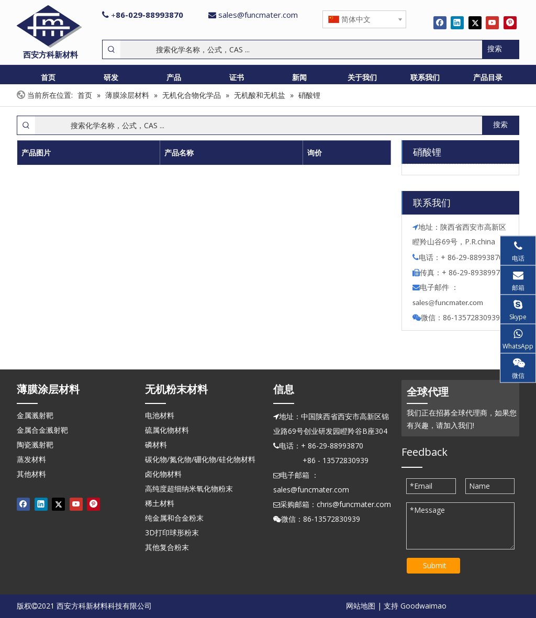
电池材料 (159, 415)
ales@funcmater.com (449, 302)
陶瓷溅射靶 (35, 445)
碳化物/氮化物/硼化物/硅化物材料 (200, 459)
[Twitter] (475, 22)
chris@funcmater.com (354, 504)
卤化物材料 (163, 474)
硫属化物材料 (167, 430)
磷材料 (156, 445)
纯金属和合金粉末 (174, 518)
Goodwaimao (423, 606)
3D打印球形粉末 (172, 532)
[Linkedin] (457, 22)
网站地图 (360, 606)
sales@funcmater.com (258, 14)
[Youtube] (492, 22)
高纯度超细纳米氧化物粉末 (189, 488)
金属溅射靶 (35, 415)
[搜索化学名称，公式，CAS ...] (301, 49)
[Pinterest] (510, 22)
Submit (434, 565)
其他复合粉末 (167, 547)
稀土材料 (159, 503)
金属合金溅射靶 (42, 430)
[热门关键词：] (500, 49)
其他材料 (31, 474)
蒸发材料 (31, 459)
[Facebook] (439, 22)
